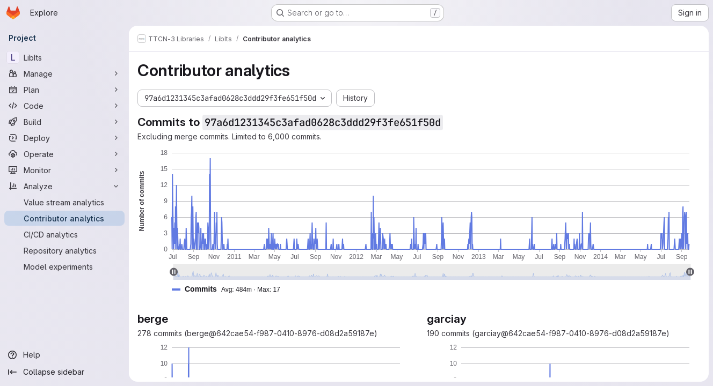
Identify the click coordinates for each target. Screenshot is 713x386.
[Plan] (64, 89)
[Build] (64, 121)
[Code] (64, 105)
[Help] (64, 354)
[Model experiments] (64, 266)
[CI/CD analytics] (64, 234)
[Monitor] (64, 169)
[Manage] (64, 73)
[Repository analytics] (64, 250)
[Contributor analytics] (64, 218)
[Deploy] (64, 137)
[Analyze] (64, 186)
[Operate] (64, 153)
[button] (230, 289)
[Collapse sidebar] (64, 372)
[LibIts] (64, 57)
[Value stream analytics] (64, 202)
